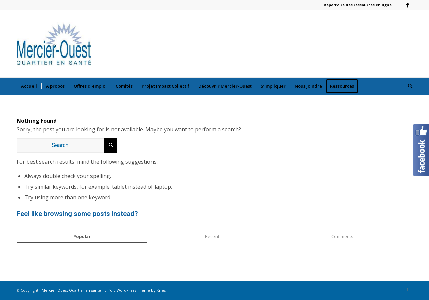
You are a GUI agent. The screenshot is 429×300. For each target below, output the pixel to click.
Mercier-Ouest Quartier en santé (71, 290)
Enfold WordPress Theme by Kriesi (135, 290)
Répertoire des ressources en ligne (358, 4)
